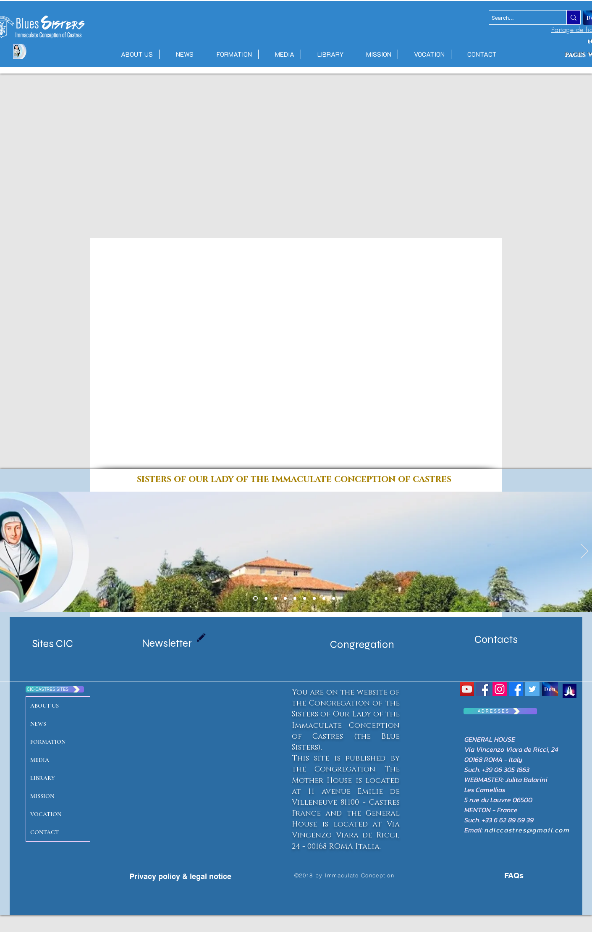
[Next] (584, 552)
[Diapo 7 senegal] (294, 598)
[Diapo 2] (304, 598)
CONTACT (44, 832)
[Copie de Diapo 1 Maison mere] (266, 598)
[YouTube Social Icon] (467, 689)
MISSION (42, 796)
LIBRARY (42, 778)
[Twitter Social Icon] (532, 689)
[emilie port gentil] (275, 598)
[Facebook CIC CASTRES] (516, 689)
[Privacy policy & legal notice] (180, 876)
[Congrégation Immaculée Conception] (483, 689)
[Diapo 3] (323, 598)
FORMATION (47, 741)
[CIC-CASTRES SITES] (55, 689)
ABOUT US (44, 705)
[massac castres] (285, 598)
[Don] (550, 689)
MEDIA (39, 760)
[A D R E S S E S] (500, 711)
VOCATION (45, 814)
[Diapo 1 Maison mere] (255, 598)
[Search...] (520, 18)
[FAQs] (506, 875)
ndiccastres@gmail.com (527, 830)
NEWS (38, 723)
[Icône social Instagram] (499, 689)
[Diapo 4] (314, 598)
